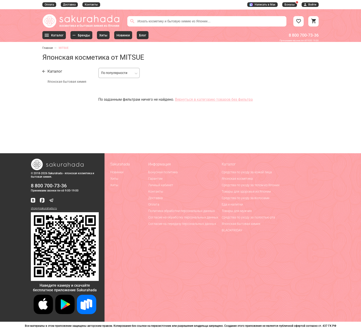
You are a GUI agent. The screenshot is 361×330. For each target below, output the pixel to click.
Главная (47, 48)
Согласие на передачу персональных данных (182, 224)
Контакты (91, 4)
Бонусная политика (163, 172)
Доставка (69, 4)
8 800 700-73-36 (304, 35)
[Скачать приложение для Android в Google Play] (65, 313)
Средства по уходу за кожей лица (247, 172)
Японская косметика (237, 178)
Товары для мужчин (237, 211)
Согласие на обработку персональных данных (183, 217)
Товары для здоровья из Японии (246, 191)
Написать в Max (262, 4)
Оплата (49, 4)
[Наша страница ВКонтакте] (33, 201)
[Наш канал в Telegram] (51, 201)
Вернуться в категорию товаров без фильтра (214, 99)
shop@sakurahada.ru (44, 208)
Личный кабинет (160, 185)
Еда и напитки (232, 204)
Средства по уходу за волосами (245, 198)
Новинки (116, 172)
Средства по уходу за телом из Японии (250, 185)
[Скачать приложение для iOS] (43, 313)
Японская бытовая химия (66, 81)
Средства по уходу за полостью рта (248, 217)
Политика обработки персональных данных (181, 211)
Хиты (114, 178)
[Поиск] (132, 21)
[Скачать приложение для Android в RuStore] (65, 279)
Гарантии (155, 178)
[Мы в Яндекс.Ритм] (42, 201)
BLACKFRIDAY (232, 230)
